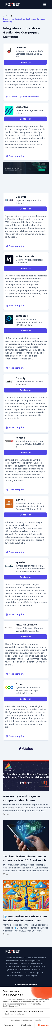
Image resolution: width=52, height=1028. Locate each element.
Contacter (25, 62)
